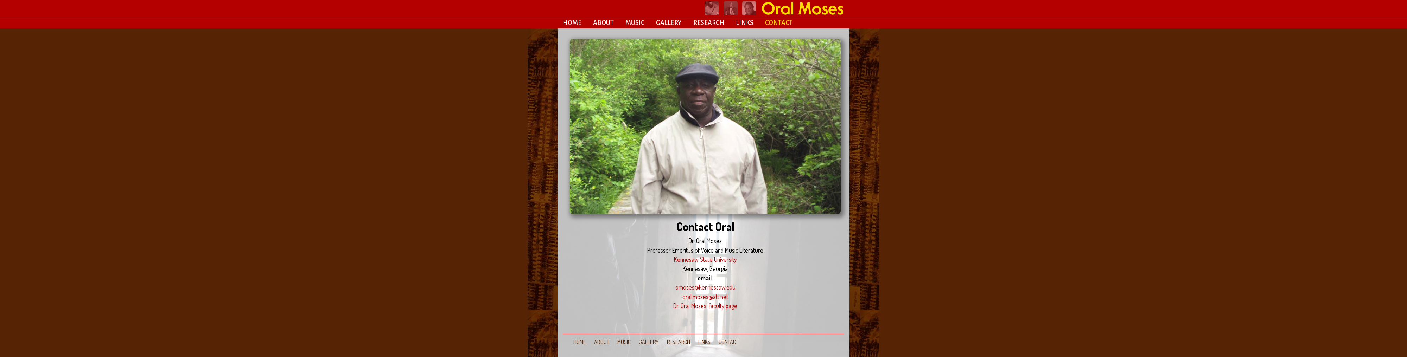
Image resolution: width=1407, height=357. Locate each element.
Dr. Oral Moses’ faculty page (705, 306)
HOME (572, 22)
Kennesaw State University (705, 259)
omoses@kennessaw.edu (705, 287)
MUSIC (634, 22)
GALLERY (669, 22)
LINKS (744, 22)
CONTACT (778, 22)
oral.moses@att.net (705, 296)
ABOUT (603, 22)
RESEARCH (708, 22)
